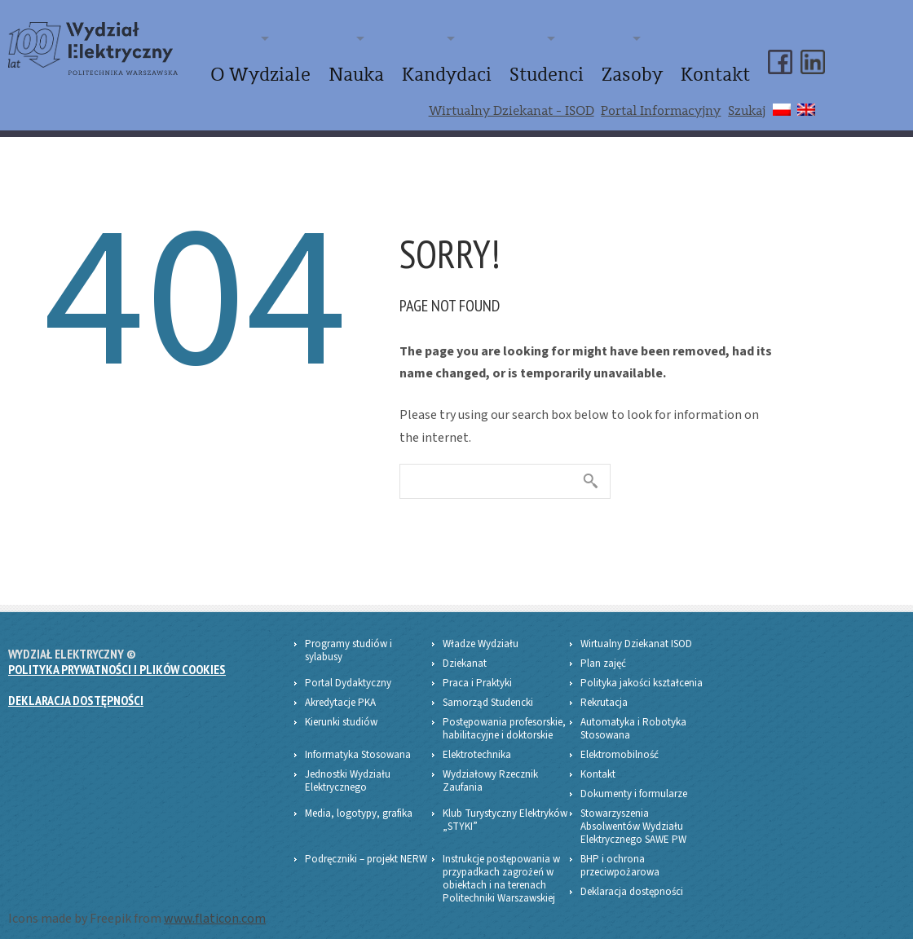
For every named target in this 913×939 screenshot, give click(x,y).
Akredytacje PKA (340, 689)
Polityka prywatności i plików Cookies (117, 656)
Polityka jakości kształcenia (641, 670)
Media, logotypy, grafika (358, 800)
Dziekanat (465, 650)
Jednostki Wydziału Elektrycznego (347, 768)
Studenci (599, 68)
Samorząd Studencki (488, 689)
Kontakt (726, 68)
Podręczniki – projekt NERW (366, 846)
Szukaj (746, 98)
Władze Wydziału (480, 630)
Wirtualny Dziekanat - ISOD (511, 98)
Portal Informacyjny (661, 98)
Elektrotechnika (477, 741)
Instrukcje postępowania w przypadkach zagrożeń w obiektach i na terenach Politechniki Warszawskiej (501, 866)
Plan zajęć (603, 650)
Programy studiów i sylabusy (348, 637)
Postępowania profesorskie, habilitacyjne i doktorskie (504, 716)
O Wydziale (385, 68)
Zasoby (664, 68)
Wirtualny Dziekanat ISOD (636, 630)
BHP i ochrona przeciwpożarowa (619, 853)
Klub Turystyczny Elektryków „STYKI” (505, 807)
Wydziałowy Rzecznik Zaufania (490, 768)
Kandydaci (525, 68)
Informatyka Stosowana (358, 741)
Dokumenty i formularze (633, 780)
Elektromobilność (619, 741)
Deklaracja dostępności (75, 688)
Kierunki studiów (341, 709)
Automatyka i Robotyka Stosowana (633, 716)
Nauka (457, 68)
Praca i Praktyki (477, 670)
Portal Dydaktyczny (348, 670)
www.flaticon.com (215, 906)
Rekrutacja (604, 689)
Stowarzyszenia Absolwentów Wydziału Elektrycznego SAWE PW (633, 813)
